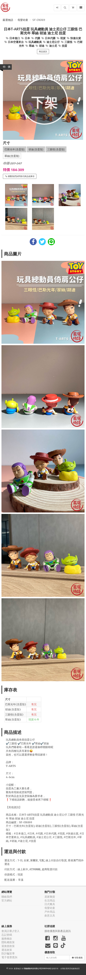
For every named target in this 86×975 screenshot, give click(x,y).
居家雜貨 (49, 896)
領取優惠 (77, 957)
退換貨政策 (8, 946)
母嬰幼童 (23, 20)
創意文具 (49, 915)
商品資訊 (43, 51)
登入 (16, 931)
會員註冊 (6, 931)
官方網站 (6, 900)
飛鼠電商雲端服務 (69, 968)
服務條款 (6, 938)
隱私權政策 (8, 942)
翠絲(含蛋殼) (12, 156)
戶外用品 (49, 911)
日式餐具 (49, 904)
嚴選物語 (8, 20)
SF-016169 (38, 20)
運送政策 (6, 950)
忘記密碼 (6, 934)
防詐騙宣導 (8, 953)
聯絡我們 (6, 896)
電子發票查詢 (9, 957)
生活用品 (49, 900)
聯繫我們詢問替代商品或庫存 (20, 176)
